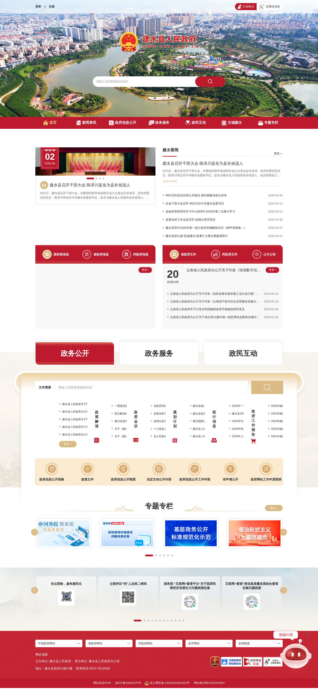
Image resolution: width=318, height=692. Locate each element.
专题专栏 (268, 122)
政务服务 (159, 122)
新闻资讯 (86, 122)
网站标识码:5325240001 (209, 686)
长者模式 (246, 7)
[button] (90, 216)
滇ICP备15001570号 (128, 686)
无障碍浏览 (269, 6)
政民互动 (195, 122)
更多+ (144, 274)
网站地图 (41, 658)
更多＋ (278, 153)
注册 (52, 6)
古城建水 (232, 122)
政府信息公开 (122, 122)
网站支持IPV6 (102, 686)
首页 (50, 122)
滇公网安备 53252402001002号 (167, 687)
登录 (38, 6)
